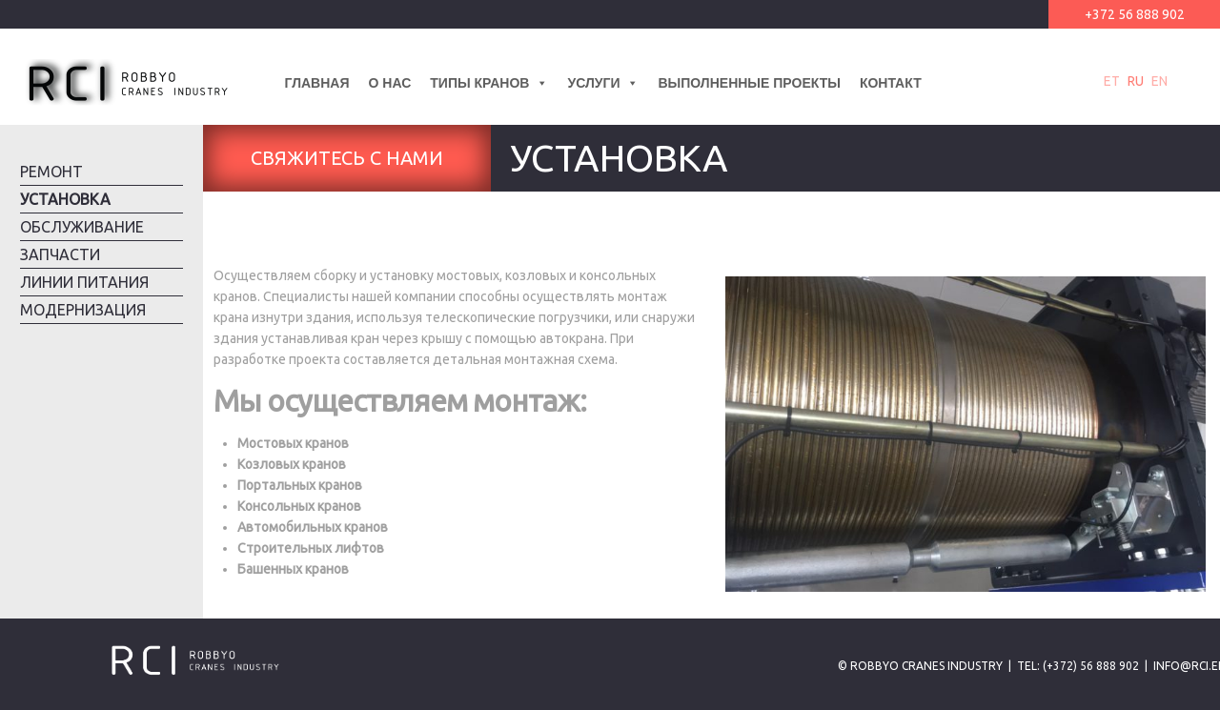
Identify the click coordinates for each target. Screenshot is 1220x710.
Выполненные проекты (749, 83)
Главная (317, 83)
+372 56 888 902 (1135, 14)
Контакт (891, 83)
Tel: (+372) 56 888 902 (1078, 665)
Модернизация (83, 309)
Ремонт (51, 171)
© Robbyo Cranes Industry (920, 665)
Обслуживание (82, 226)
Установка (65, 199)
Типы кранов (489, 83)
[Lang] (940, 82)
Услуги (603, 83)
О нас (390, 83)
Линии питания (84, 282)
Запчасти (60, 254)
